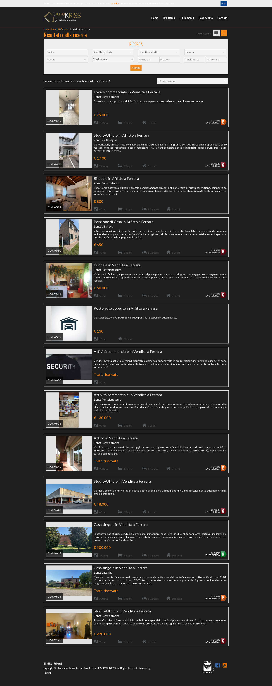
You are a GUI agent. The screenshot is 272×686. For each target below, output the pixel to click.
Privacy (57, 663)
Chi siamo (169, 18)
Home (154, 18)
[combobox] (113, 52)
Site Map (48, 663)
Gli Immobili (187, 18)
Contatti (222, 18)
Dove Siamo (206, 18)
